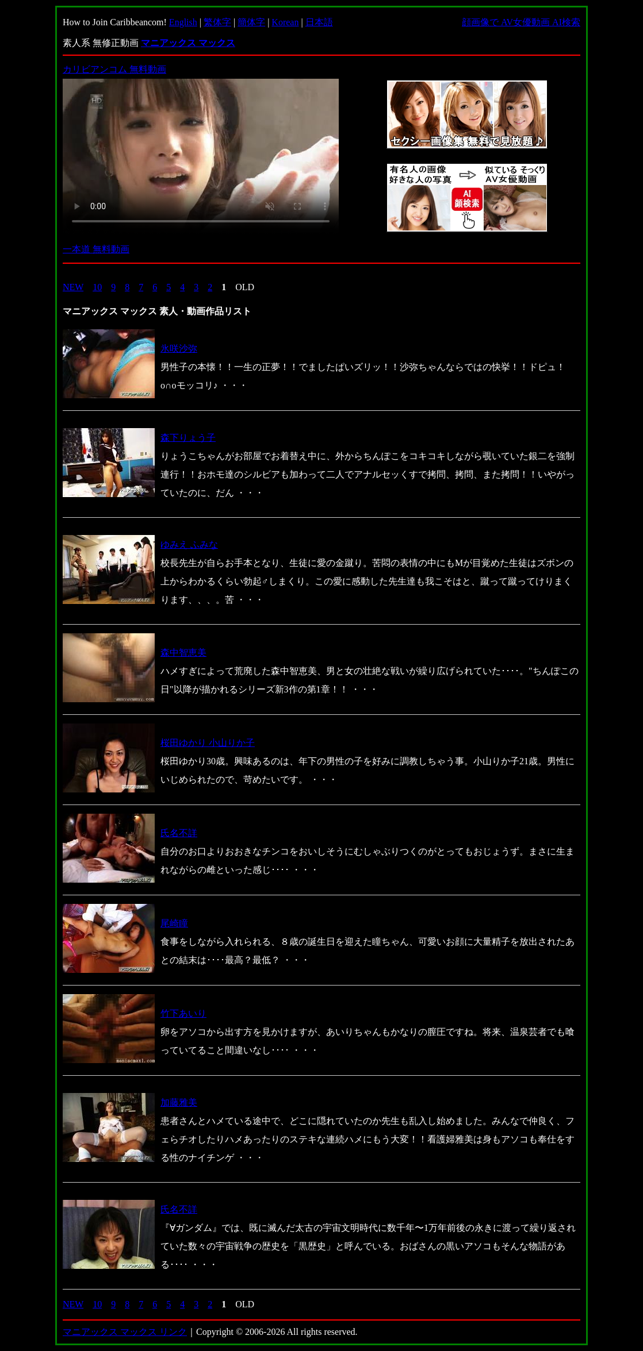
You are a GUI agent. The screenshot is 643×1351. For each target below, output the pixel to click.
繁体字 (217, 22)
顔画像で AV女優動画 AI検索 (521, 22)
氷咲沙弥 (178, 348)
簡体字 (251, 22)
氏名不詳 (178, 833)
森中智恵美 (183, 652)
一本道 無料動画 (96, 249)
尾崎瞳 (174, 923)
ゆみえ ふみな (189, 544)
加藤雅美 (178, 1102)
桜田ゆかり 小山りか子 (207, 743)
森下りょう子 (188, 437)
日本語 (319, 22)
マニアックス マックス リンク (125, 1332)
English (183, 22)
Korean (284, 22)
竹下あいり (183, 1013)
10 (97, 287)
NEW (73, 287)
